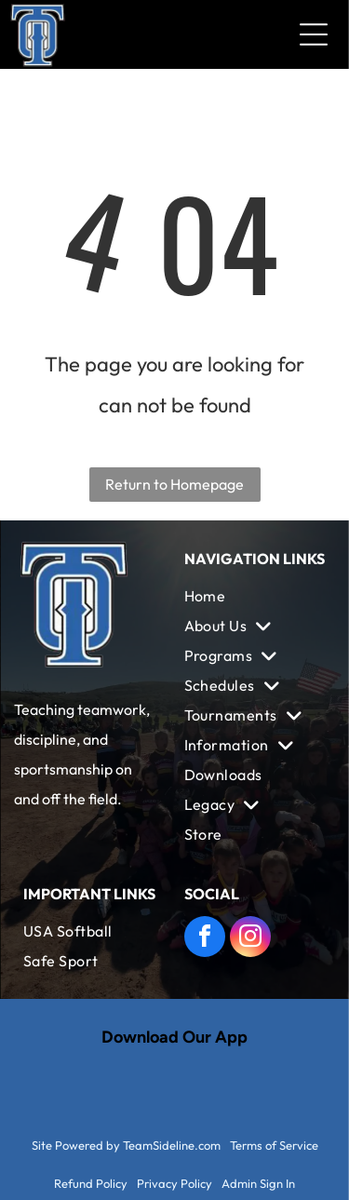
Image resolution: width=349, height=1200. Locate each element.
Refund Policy (91, 1183)
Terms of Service (274, 1145)
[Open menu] (314, 34)
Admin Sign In (258, 1183)
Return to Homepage (174, 484)
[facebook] (204, 939)
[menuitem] (255, 596)
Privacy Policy (174, 1183)
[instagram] (250, 939)
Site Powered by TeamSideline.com (126, 1145)
